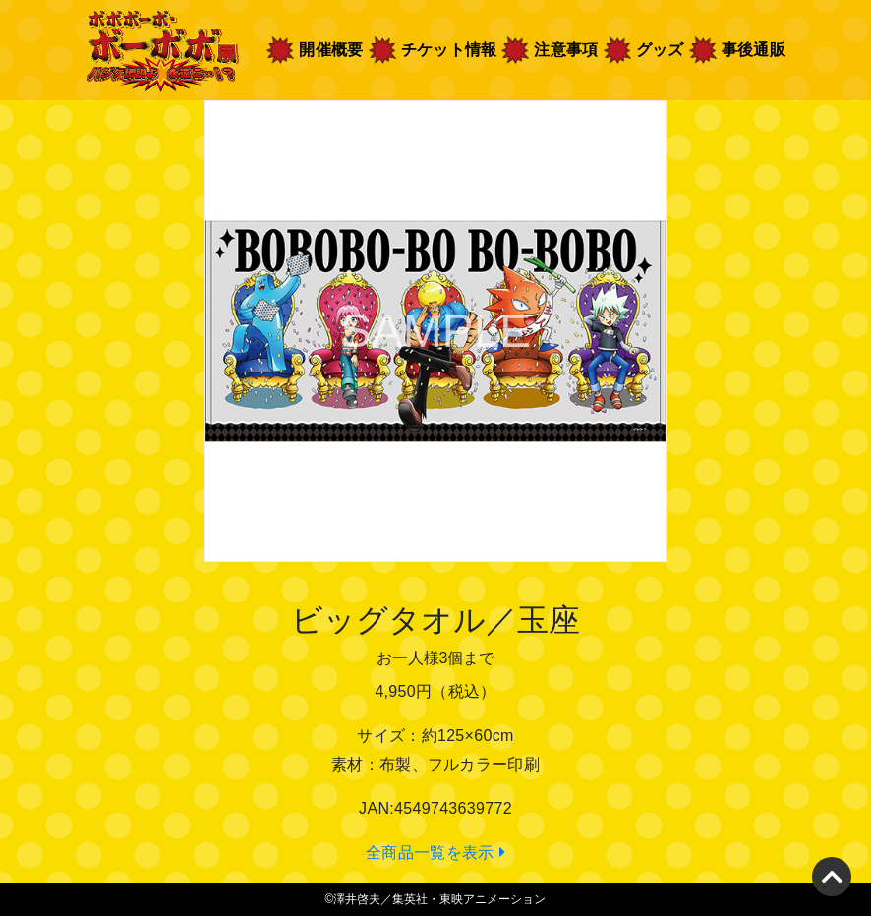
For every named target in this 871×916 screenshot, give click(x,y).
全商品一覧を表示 (435, 852)
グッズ (660, 49)
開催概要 (333, 48)
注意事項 (566, 49)
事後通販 (753, 49)
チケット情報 (449, 49)
